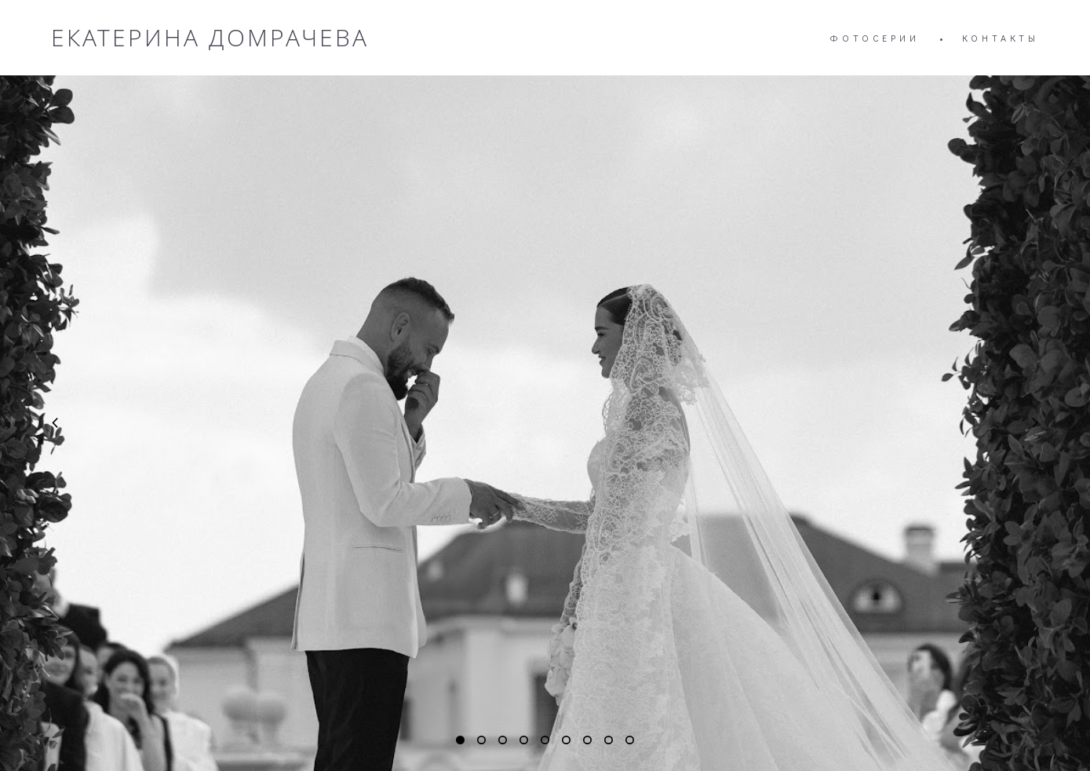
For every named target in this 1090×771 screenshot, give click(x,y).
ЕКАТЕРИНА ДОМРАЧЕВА (210, 37)
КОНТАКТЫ (1000, 37)
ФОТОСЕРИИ (874, 37)
